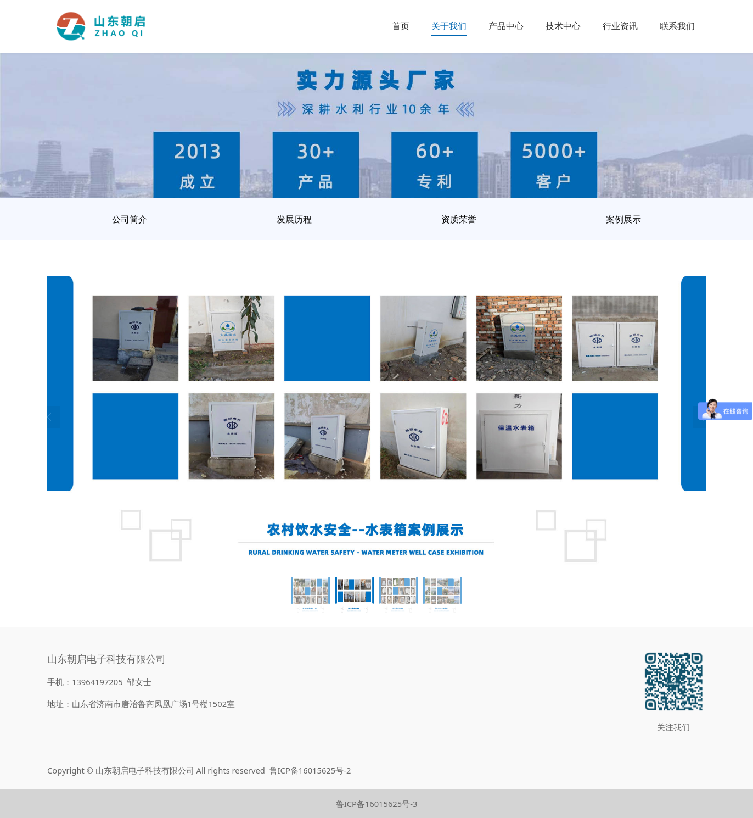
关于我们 (449, 26)
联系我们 (677, 26)
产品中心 (506, 26)
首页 (400, 26)
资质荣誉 (458, 219)
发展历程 (294, 219)
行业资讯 (620, 26)
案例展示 (623, 219)
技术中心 (563, 26)
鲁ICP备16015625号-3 (377, 803)
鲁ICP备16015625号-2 (310, 770)
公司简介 (129, 219)
